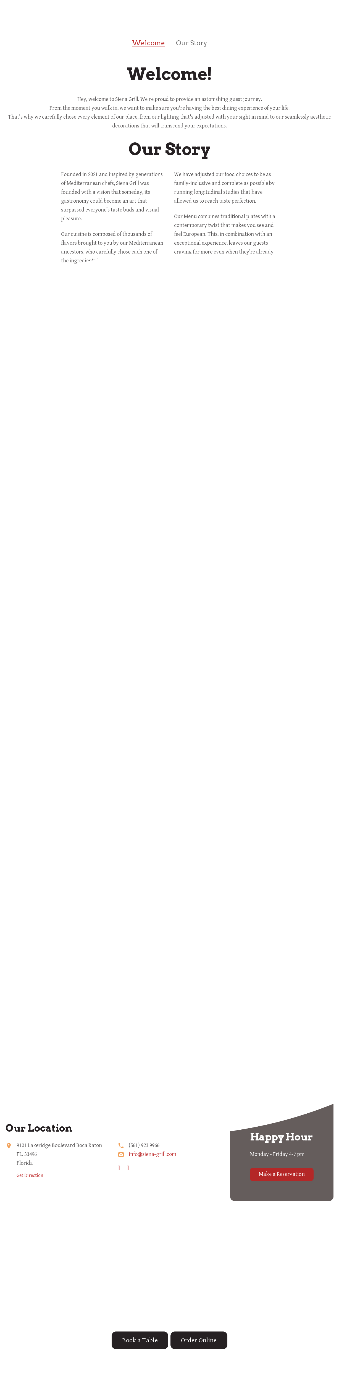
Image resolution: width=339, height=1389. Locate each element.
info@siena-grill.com (152, 1154)
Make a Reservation (282, 1174)
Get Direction (30, 1175)
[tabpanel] (169, 92)
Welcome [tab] (148, 43)
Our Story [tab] (191, 43)
